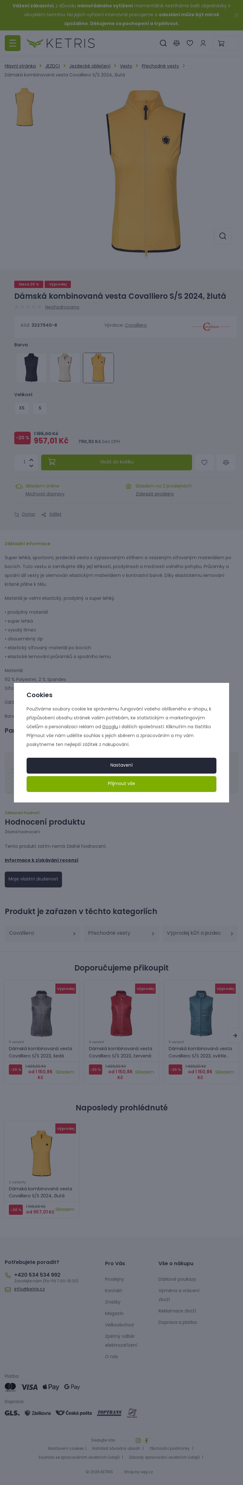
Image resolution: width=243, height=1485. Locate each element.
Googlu (110, 727)
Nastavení (121, 765)
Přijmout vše (121, 784)
